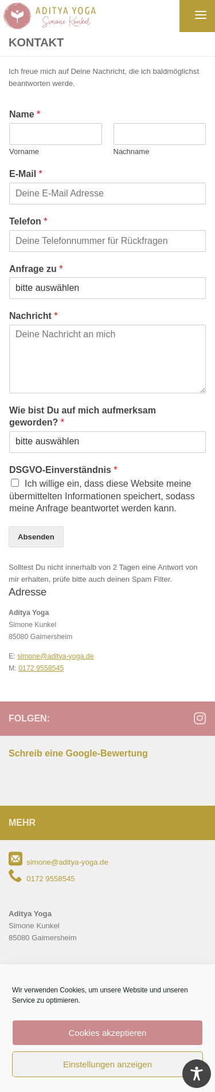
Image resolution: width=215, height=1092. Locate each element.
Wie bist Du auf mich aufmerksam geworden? (82, 416)
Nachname (132, 151)
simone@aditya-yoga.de (55, 656)
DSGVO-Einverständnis (63, 470)
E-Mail (25, 174)
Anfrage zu (35, 269)
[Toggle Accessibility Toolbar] (196, 1073)
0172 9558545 (41, 668)
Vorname (24, 151)
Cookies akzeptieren (108, 1033)
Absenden (36, 537)
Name (24, 114)
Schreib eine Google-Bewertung (78, 753)
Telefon (28, 221)
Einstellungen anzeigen (107, 1064)
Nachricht (33, 316)
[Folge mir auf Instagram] (199, 718)
